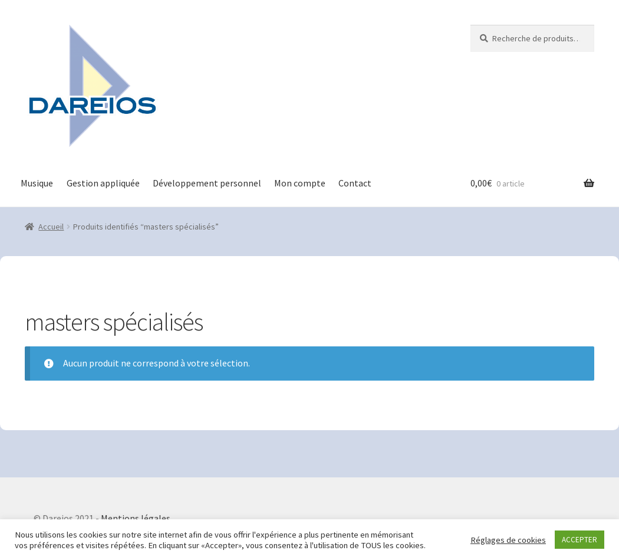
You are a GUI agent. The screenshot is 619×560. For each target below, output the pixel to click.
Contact (354, 183)
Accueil (51, 226)
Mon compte (299, 183)
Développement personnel (207, 183)
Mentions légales (135, 518)
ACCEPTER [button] (579, 540)
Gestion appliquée (103, 183)
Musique (37, 183)
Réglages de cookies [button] (508, 540)
